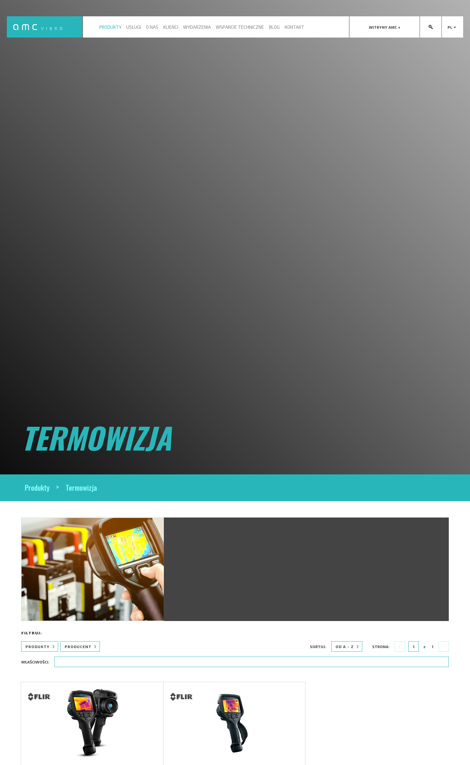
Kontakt (294, 27)
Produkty (110, 27)
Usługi (133, 27)
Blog (274, 27)
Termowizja (81, 487)
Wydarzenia (197, 27)
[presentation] (384, 27)
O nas (152, 27)
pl (452, 27)
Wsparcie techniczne (240, 27)
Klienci (170, 27)
